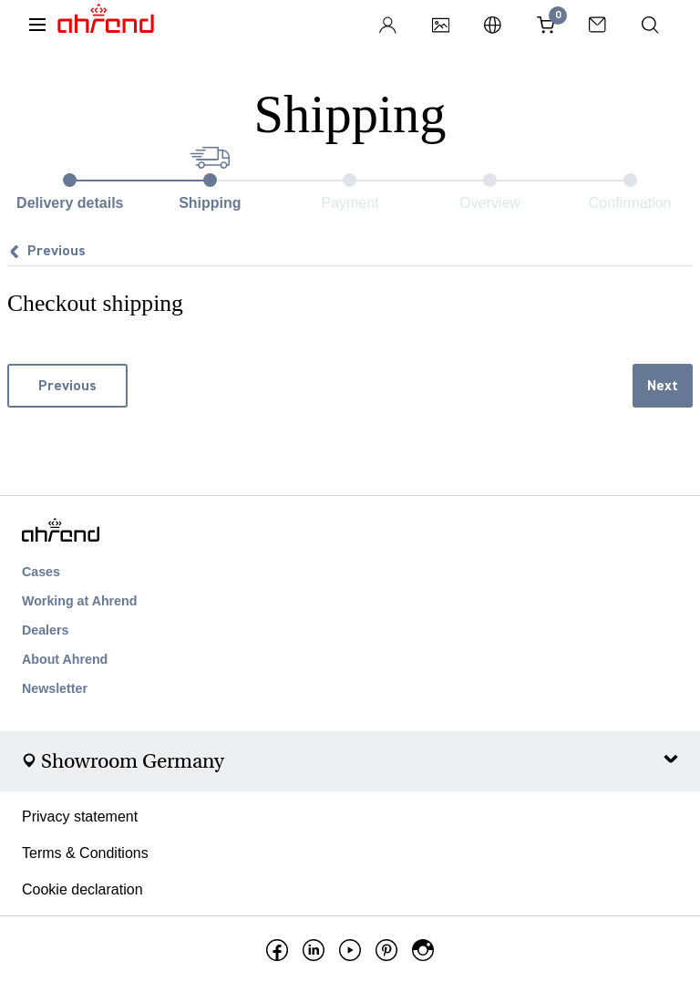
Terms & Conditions (85, 853)
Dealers (45, 630)
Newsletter (55, 688)
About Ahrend (65, 659)
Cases (41, 571)
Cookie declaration (82, 889)
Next (662, 386)
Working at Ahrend (79, 601)
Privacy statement (80, 816)
